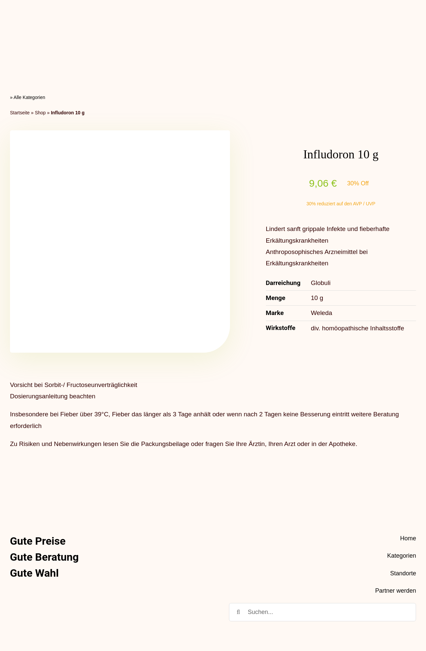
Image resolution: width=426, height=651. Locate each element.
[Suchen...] (322, 556)
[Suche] (238, 556)
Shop (40, 56)
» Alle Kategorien (27, 41)
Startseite (20, 56)
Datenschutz (362, 620)
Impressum (400, 620)
